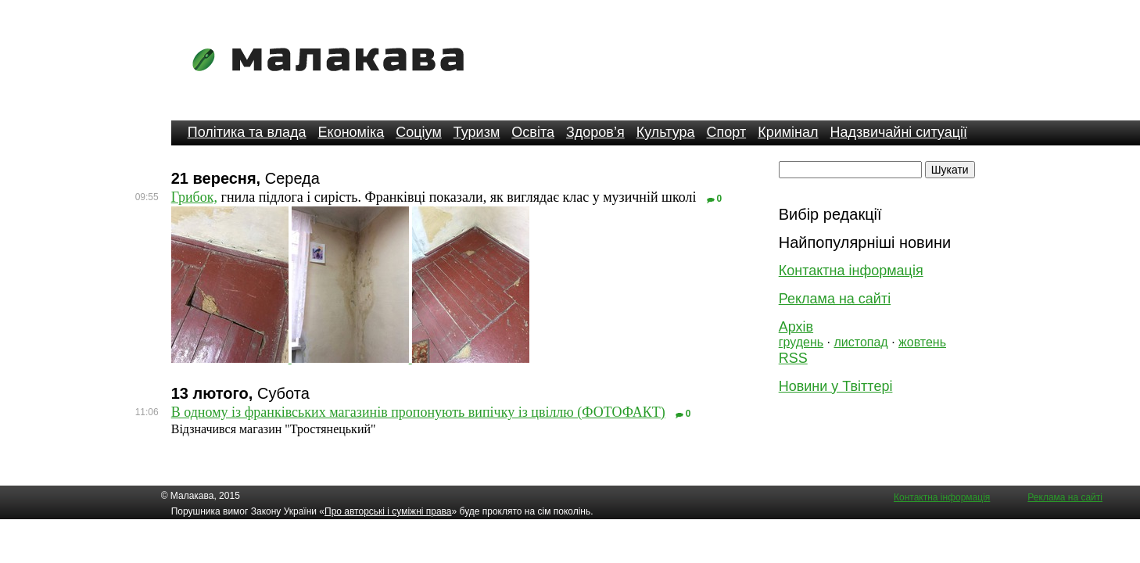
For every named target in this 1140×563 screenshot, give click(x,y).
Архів (796, 327)
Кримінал (788, 132)
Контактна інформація (851, 270)
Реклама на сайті (835, 299)
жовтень (922, 342)
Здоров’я (595, 132)
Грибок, (194, 197)
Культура (665, 132)
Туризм (476, 132)
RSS (793, 358)
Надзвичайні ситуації (898, 132)
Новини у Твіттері (836, 386)
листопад (860, 342)
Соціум (419, 132)
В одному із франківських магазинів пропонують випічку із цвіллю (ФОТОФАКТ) (418, 412)
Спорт (727, 132)
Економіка (351, 132)
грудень (801, 342)
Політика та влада (247, 132)
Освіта (532, 132)
